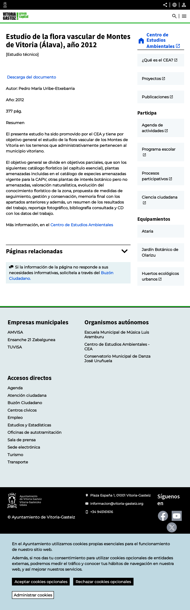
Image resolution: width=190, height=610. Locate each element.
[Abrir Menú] (184, 16)
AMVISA (15, 354)
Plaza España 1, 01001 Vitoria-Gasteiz (120, 518)
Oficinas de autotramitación (34, 455)
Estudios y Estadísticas (29, 447)
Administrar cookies (33, 595)
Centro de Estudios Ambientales (81, 249)
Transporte (18, 484)
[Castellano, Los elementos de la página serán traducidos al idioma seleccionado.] (174, 5)
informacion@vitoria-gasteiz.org (116, 526)
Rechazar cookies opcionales (103, 581)
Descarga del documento (35, 101)
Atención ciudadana (27, 418)
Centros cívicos (22, 432)
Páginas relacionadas (34, 275)
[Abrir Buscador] (176, 16)
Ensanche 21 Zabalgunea (31, 362)
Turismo (15, 477)
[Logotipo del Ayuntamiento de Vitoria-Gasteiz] (25, 523)
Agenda (15, 410)
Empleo (15, 440)
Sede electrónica (24, 469)
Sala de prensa (22, 462)
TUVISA (15, 369)
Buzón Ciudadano (25, 425)
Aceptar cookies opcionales (40, 581)
